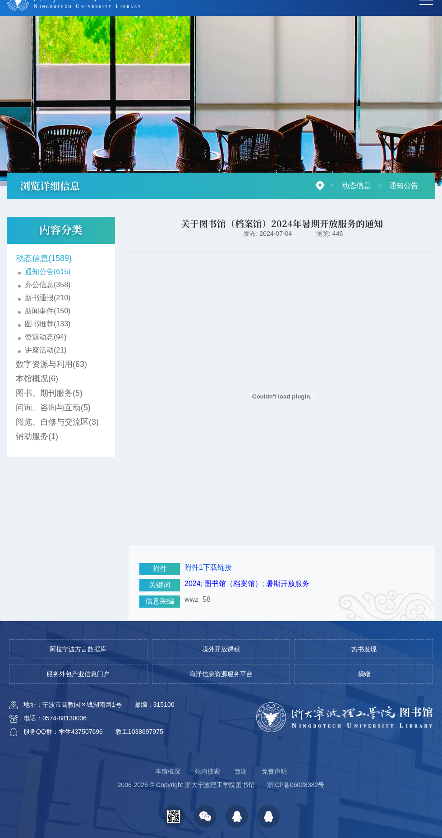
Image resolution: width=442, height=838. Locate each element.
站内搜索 (207, 771)
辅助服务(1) (37, 436)
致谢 (241, 771)
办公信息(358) (47, 284)
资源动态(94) (45, 337)
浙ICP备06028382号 (296, 784)
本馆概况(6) (37, 378)
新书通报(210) (47, 298)
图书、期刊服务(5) (49, 393)
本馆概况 (167, 771)
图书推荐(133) (47, 324)
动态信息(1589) (44, 258)
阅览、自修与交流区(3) (57, 421)
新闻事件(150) (47, 311)
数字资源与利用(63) (51, 364)
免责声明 (274, 771)
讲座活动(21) (45, 350)
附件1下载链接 (208, 567)
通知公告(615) (47, 271)
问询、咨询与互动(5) (53, 407)
